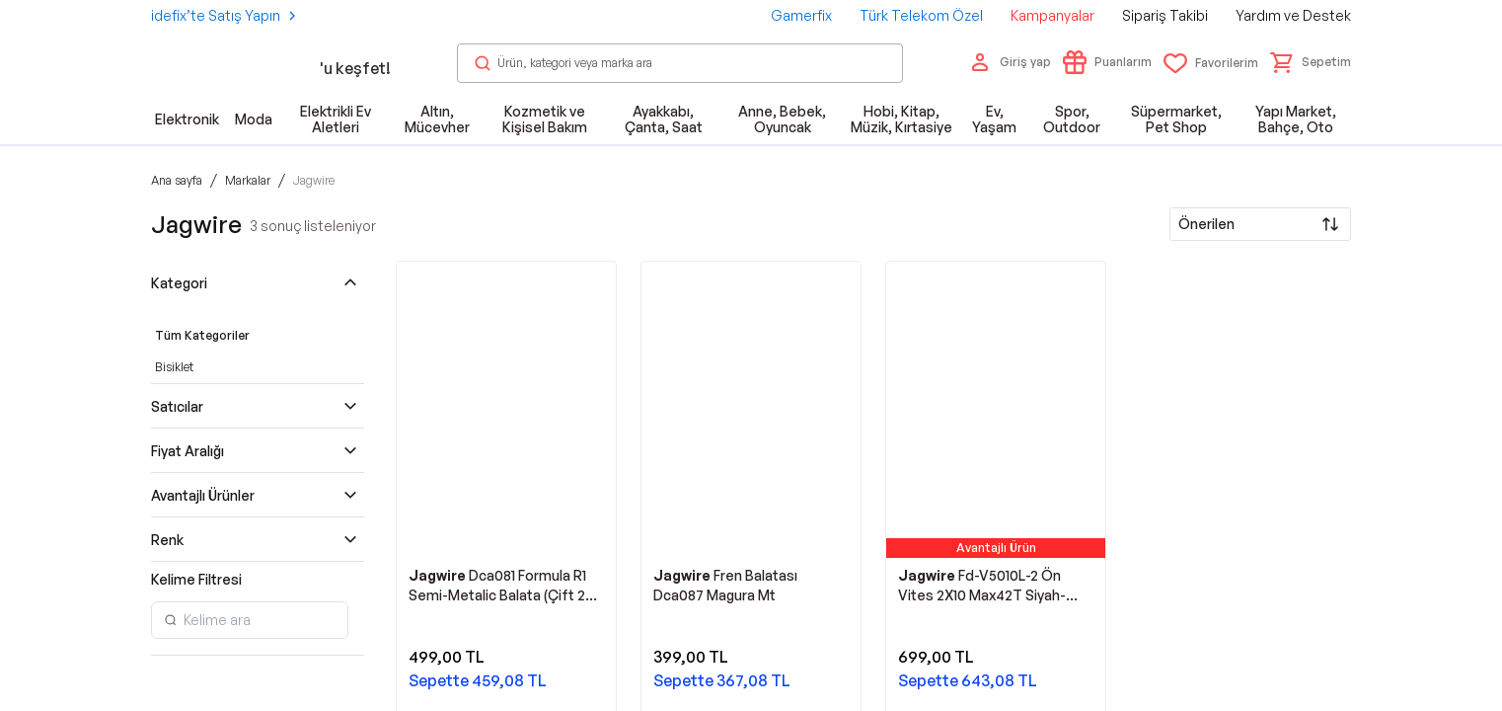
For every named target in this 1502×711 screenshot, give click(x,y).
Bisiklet (174, 366)
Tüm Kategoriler (202, 335)
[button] (1310, 62)
